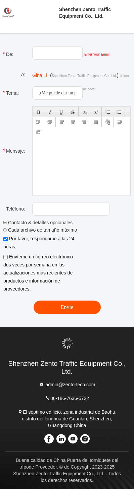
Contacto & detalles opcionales (38, 222)
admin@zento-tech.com (67, 384)
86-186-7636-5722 (67, 398)
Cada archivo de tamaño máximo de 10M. (49, 230)
